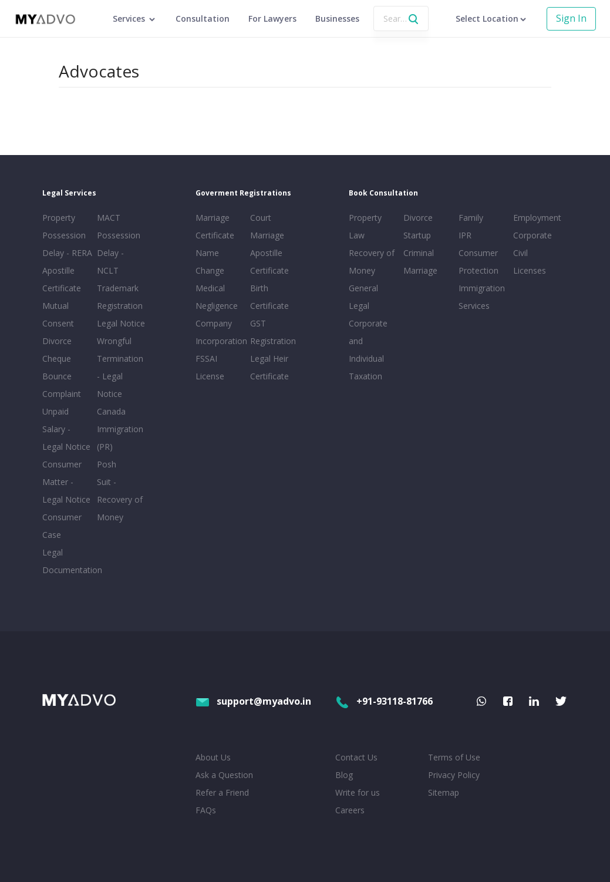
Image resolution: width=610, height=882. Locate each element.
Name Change (210, 261)
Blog (344, 774)
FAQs (206, 810)
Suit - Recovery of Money (120, 499)
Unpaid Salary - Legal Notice (66, 429)
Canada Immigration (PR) (120, 429)
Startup (417, 235)
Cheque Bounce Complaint (61, 376)
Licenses (529, 270)
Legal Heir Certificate (269, 367)
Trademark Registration (120, 296)
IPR (465, 235)
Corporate (532, 235)
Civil (520, 252)
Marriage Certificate (215, 226)
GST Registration (273, 332)
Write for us (357, 792)
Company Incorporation (220, 332)
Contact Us (356, 757)
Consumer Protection (478, 261)
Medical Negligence (217, 296)
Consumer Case (62, 525)
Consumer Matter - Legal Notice (66, 482)
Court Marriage (267, 226)
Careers (350, 810)
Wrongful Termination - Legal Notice (120, 367)
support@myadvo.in (253, 701)
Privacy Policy (454, 774)
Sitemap (443, 792)
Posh (106, 464)
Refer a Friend (222, 792)
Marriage (420, 270)
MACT (108, 217)
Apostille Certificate (61, 279)
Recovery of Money (372, 261)
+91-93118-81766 (384, 701)
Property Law (365, 226)
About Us (213, 757)
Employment (537, 217)
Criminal (418, 252)
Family (471, 217)
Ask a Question (224, 774)
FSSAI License (210, 367)
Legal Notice (121, 323)
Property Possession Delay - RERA (67, 235)
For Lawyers (272, 18)
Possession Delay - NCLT (118, 253)
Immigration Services (482, 296)
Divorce (418, 217)
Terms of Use (454, 757)
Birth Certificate (269, 296)
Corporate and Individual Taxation (368, 350)
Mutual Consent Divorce (58, 323)
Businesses (337, 18)
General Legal (363, 296)
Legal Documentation (67, 561)
